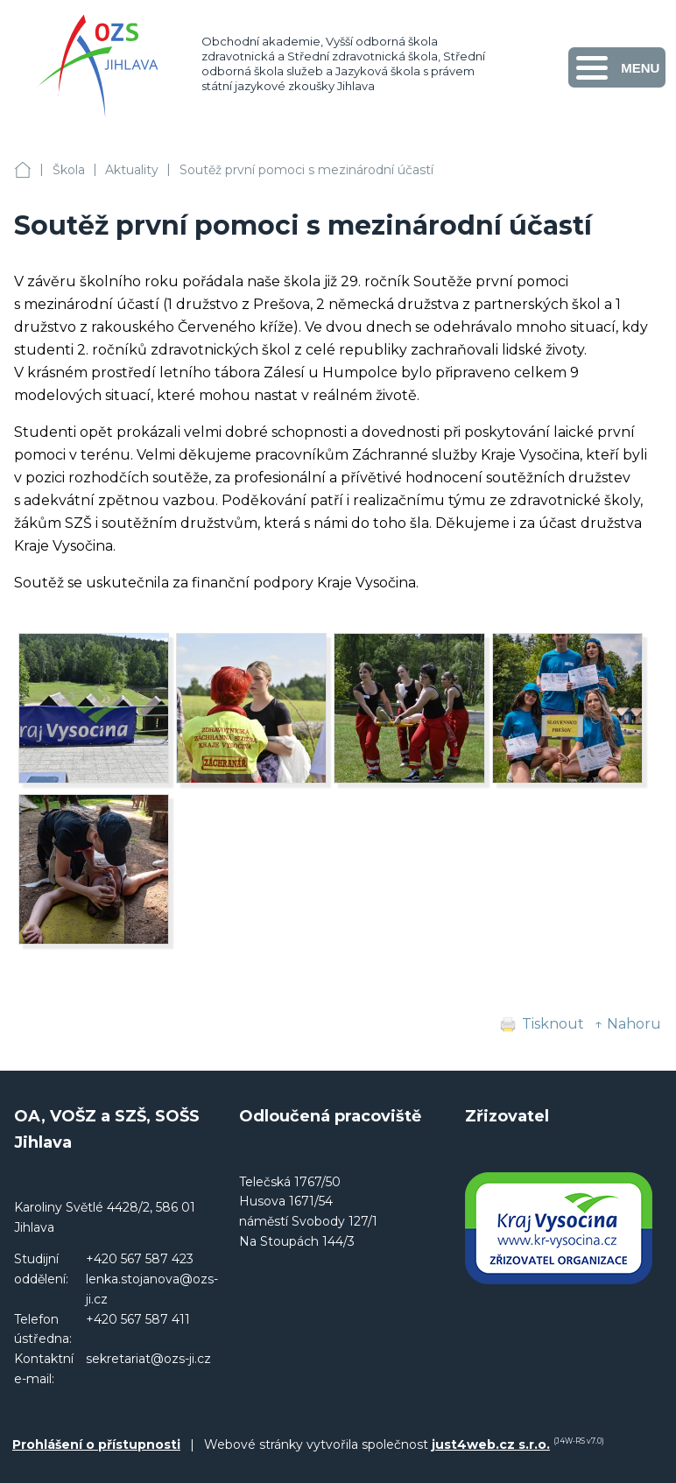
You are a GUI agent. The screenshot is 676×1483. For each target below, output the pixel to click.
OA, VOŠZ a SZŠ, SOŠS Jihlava (23, 170)
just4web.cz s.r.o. (491, 1444)
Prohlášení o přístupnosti (96, 1444)
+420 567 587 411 (138, 1319)
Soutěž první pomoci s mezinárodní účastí (306, 170)
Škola (69, 170)
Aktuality (131, 170)
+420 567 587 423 (140, 1259)
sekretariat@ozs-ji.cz (148, 1359)
